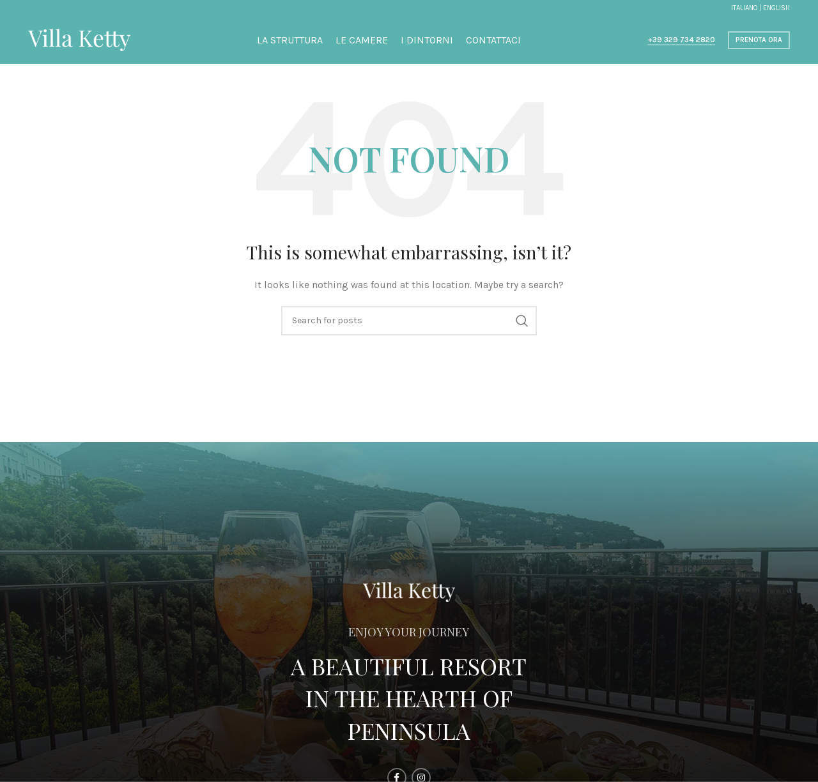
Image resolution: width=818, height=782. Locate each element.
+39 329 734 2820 (681, 39)
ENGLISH (776, 8)
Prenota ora (759, 40)
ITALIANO (744, 8)
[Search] (409, 320)
